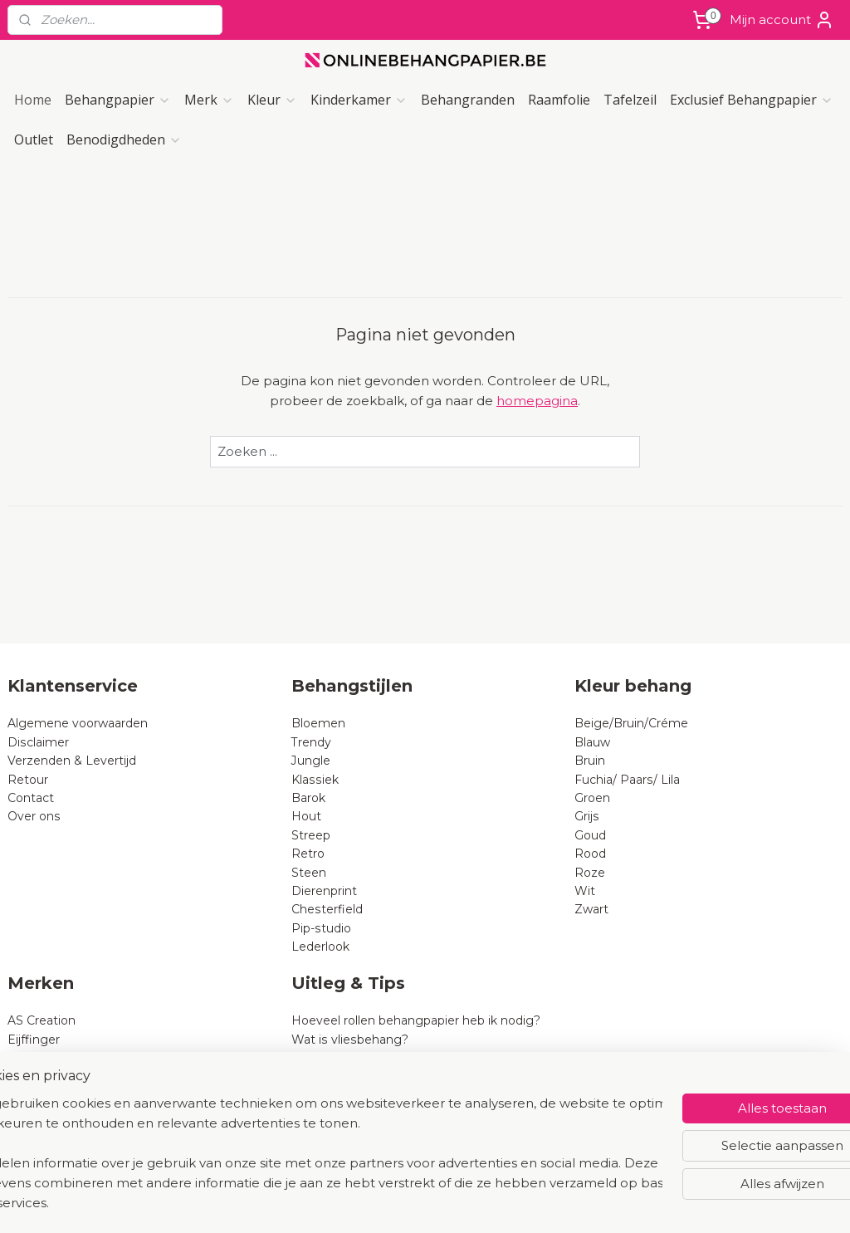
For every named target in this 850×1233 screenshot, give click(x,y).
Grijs (586, 816)
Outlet (33, 139)
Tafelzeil (630, 100)
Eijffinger (33, 1039)
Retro (308, 853)
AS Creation (41, 1020)
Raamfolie (559, 100)
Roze (589, 872)
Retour (27, 779)
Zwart (591, 909)
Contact (30, 797)
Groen (592, 797)
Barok (308, 797)
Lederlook (320, 946)
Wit (584, 890)
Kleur (272, 100)
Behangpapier (118, 100)
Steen (308, 872)
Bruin (589, 760)
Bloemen (318, 723)
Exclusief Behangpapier (751, 100)
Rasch (25, 1057)
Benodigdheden (124, 139)
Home (32, 100)
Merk (209, 100)
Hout (306, 816)
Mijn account (782, 20)
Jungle (310, 760)
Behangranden (468, 100)
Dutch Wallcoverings (68, 1076)
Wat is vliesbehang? (349, 1039)
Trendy (311, 742)
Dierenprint (324, 890)
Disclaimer (38, 742)
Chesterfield (328, 909)
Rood (590, 853)
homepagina (537, 401)
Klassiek (315, 779)
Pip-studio (321, 928)
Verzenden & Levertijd (71, 760)
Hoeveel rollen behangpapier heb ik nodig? (415, 1020)
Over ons (34, 816)
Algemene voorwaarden (77, 723)
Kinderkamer (359, 100)
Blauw (592, 742)
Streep (310, 835)
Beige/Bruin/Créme (631, 723)
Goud (590, 835)
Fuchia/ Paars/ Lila (627, 779)
